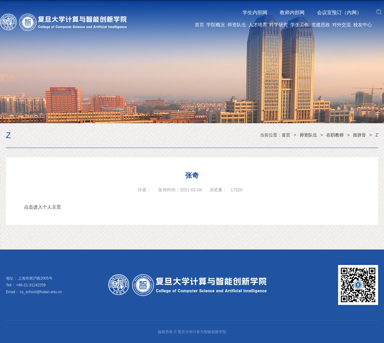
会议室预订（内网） (339, 12)
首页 (199, 24)
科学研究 (278, 24)
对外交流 (341, 24)
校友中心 (362, 24)
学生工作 (299, 24)
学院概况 (215, 24)
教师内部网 (292, 12)
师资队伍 (236, 24)
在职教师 (335, 134)
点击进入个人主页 (42, 207)
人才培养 (257, 24)
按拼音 (359, 134)
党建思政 (320, 24)
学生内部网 (255, 12)
